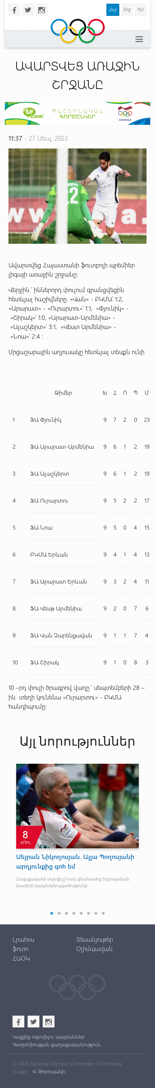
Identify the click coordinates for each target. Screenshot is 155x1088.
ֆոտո (20, 948)
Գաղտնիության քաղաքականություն (56, 1044)
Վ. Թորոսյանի (48, 1071)
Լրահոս (23, 939)
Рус (140, 9)
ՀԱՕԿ (21, 958)
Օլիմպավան (94, 948)
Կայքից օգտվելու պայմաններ (49, 1036)
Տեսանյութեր (94, 939)
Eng (127, 9)
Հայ (113, 9)
